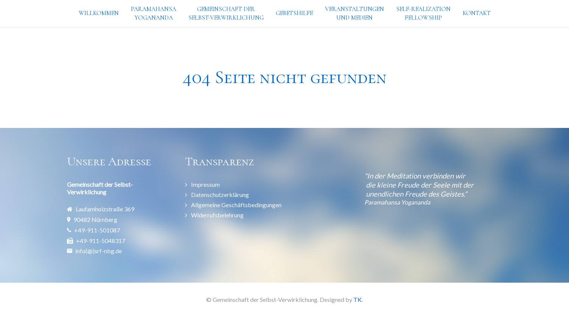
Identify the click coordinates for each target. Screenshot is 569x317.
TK (357, 299)
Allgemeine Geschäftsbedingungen (236, 204)
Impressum (205, 184)
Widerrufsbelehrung (217, 215)
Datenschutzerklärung (220, 194)
